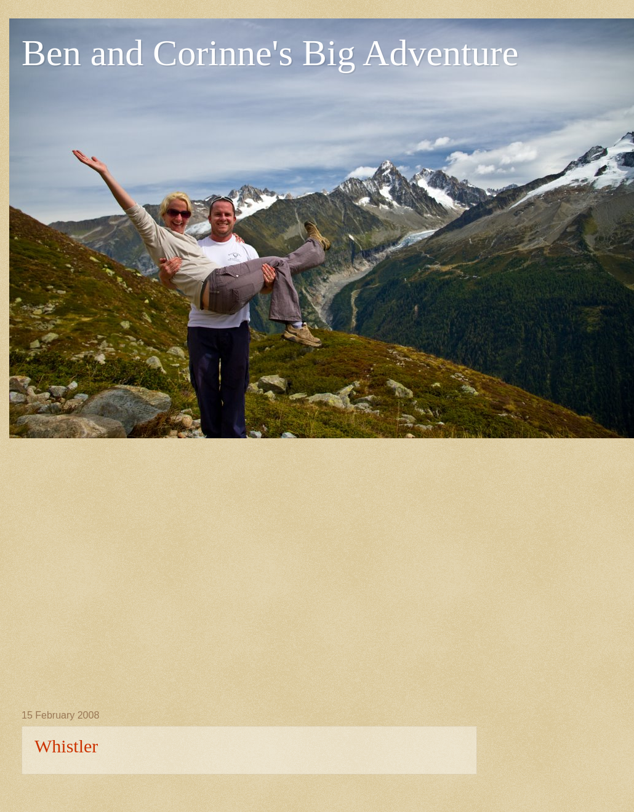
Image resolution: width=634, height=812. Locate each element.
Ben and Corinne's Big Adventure (270, 53)
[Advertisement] (125, 563)
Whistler (66, 746)
